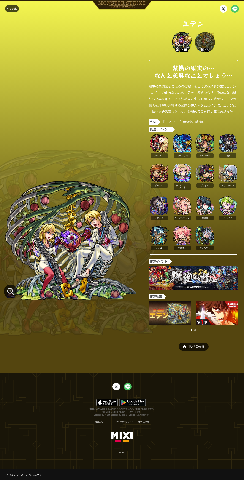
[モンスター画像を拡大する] (10, 291)
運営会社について (103, 422)
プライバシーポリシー (123, 422)
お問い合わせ (143, 422)
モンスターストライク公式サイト (27, 474)
